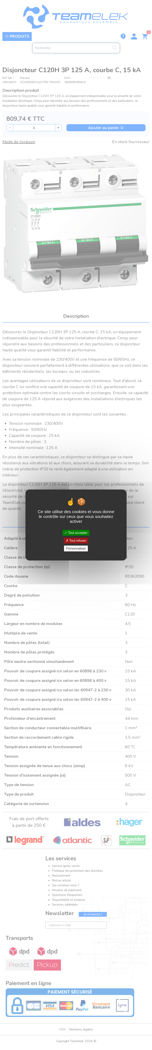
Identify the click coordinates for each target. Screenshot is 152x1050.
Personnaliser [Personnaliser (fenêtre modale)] (76, 548)
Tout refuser (76, 540)
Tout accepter (76, 532)
